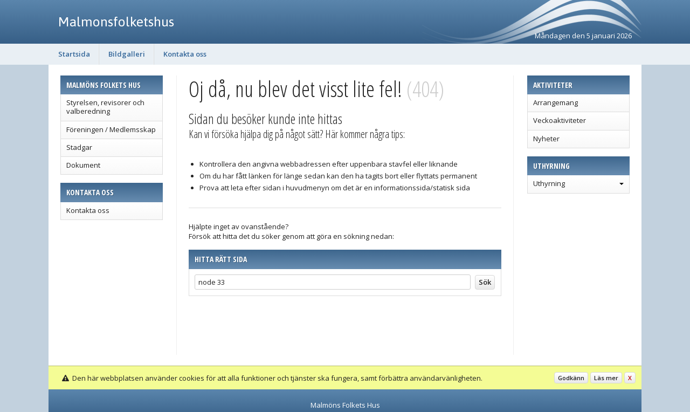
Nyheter (546, 138)
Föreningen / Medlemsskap (111, 129)
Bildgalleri (126, 54)
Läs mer (606, 378)
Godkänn (571, 378)
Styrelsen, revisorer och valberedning (105, 107)
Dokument (83, 165)
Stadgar (79, 147)
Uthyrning (549, 183)
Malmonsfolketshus (116, 21)
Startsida (74, 54)
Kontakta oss (184, 54)
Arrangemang (555, 102)
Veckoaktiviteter (559, 120)
